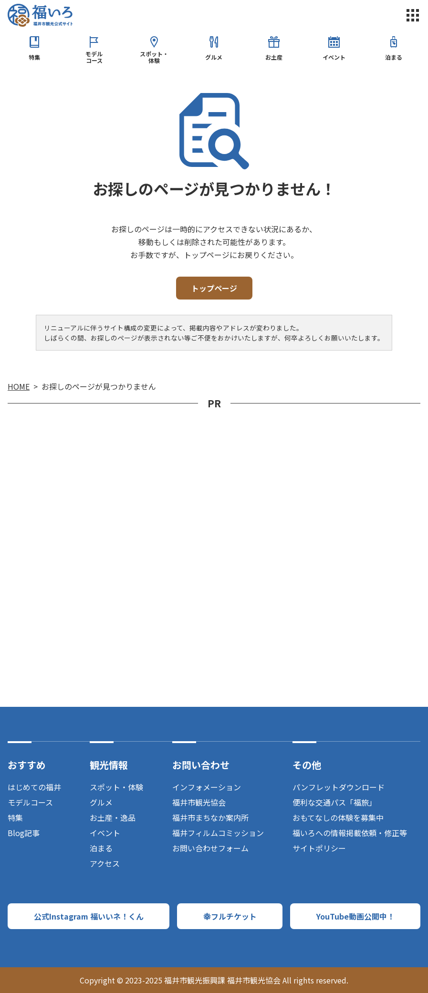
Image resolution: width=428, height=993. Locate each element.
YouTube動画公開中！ (355, 916)
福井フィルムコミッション (218, 832)
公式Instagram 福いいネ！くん (89, 916)
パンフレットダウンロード (338, 787)
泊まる (393, 57)
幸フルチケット (230, 916)
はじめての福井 (34, 787)
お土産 (273, 57)
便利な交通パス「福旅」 (334, 802)
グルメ (213, 57)
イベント (334, 57)
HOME (19, 386)
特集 (34, 57)
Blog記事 (24, 832)
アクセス (105, 863)
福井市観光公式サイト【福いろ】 (40, 15)
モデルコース (94, 57)
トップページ (214, 288)
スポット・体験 (154, 57)
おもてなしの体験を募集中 (338, 817)
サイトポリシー (319, 848)
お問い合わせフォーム (210, 848)
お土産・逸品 (113, 817)
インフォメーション (206, 787)
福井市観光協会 (199, 802)
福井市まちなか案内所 (210, 817)
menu (412, 15)
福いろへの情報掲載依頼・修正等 (349, 832)
